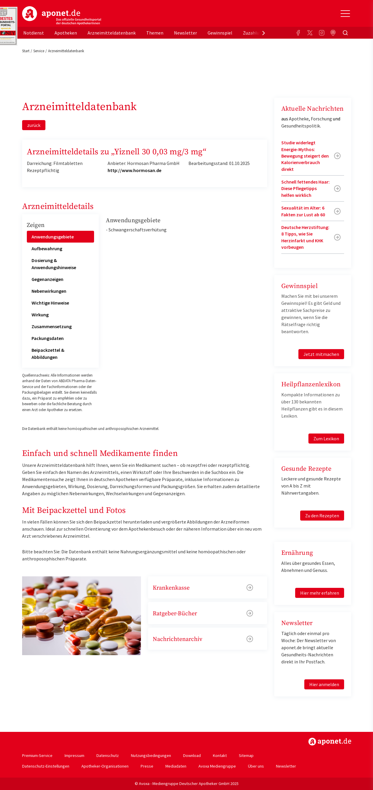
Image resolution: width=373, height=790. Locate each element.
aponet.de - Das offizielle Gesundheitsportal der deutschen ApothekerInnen (61, 15)
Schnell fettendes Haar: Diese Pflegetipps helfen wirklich (305, 188)
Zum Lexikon (326, 438)
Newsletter (185, 33)
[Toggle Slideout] (345, 13)
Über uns (256, 766)
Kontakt (220, 755)
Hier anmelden (324, 684)
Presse (147, 766)
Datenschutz (107, 755)
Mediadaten (175, 766)
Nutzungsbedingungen (151, 755)
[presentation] (263, 33)
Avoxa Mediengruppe (217, 766)
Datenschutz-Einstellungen (45, 766)
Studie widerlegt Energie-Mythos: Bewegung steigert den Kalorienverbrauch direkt (305, 156)
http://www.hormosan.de (134, 170)
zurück (33, 125)
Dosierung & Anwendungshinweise (54, 263)
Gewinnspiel (220, 33)
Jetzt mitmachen (321, 354)
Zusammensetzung (52, 326)
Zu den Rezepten (322, 516)
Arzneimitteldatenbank (112, 33)
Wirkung (40, 315)
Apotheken (66, 33)
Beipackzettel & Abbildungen (48, 353)
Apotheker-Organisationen (105, 766)
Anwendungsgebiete (53, 237)
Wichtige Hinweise (50, 303)
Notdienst (33, 33)
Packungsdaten (48, 338)
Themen (154, 33)
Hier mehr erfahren (319, 593)
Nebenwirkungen (49, 291)
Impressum (74, 755)
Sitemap (246, 755)
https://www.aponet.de (329, 741)
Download (192, 755)
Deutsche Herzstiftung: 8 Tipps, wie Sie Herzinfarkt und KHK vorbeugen (305, 237)
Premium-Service (37, 755)
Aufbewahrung (47, 248)
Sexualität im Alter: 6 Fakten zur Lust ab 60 (303, 211)
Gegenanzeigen (47, 279)
